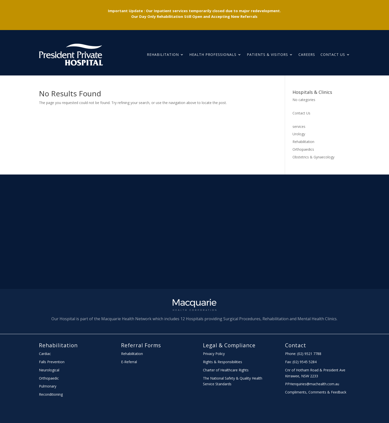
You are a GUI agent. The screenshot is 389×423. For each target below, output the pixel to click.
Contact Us (333, 54)
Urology (298, 134)
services (298, 126)
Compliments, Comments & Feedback (315, 392)
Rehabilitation (163, 54)
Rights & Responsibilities (222, 361)
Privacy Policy (214, 353)
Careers (306, 54)
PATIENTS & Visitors (267, 54)
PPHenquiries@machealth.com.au (312, 384)
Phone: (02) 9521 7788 (303, 353)
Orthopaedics (303, 149)
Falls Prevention (52, 361)
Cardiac (45, 353)
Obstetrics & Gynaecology (313, 157)
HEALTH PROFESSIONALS (212, 54)
